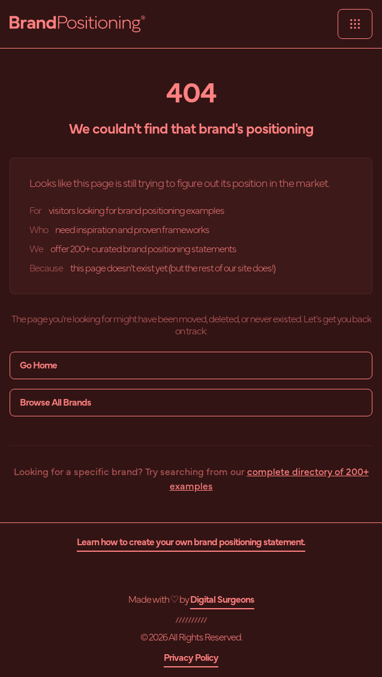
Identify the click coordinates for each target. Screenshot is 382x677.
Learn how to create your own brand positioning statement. (191, 542)
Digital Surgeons (222, 600)
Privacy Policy (191, 658)
